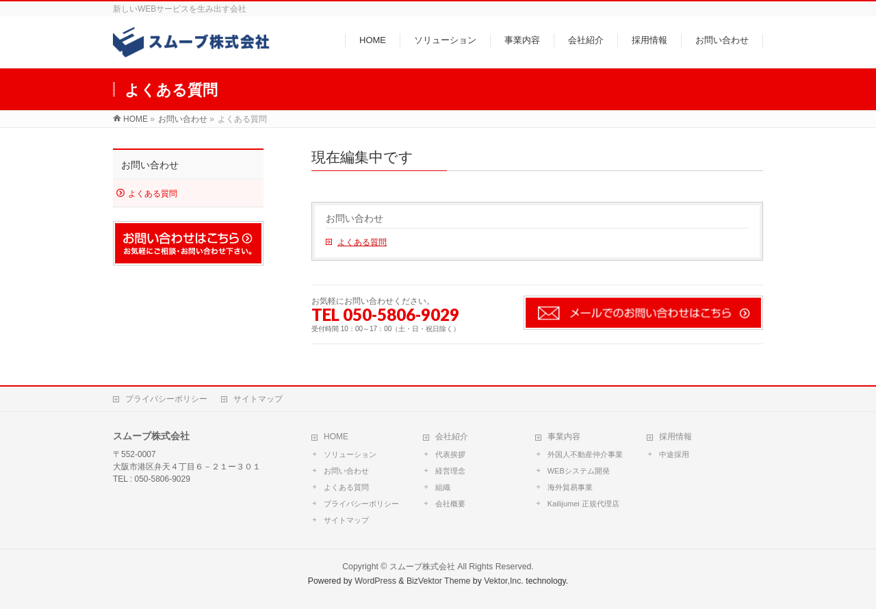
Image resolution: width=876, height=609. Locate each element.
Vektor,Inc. (504, 581)
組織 (442, 487)
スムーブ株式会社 (422, 566)
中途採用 (674, 454)
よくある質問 (362, 242)
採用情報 (675, 436)
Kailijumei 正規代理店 (583, 504)
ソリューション (350, 454)
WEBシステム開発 (579, 471)
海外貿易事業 (570, 487)
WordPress (375, 581)
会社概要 (450, 504)
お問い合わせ (354, 218)
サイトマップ (258, 399)
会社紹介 (451, 436)
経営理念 (450, 471)
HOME (336, 436)
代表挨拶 (450, 454)
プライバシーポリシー (166, 399)
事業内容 (564, 436)
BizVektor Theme (439, 581)
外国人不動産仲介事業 (585, 454)
